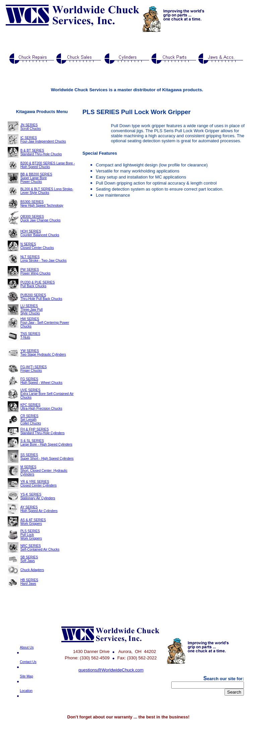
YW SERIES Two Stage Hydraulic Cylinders (43, 352)
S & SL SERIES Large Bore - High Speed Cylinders (46, 442)
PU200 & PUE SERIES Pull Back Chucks (37, 284)
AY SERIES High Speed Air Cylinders (39, 509)
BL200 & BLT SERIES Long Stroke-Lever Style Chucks (46, 191)
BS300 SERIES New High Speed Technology (41, 203)
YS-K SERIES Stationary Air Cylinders (37, 496)
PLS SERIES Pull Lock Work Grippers (31, 534)
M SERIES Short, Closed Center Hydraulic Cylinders (44, 470)
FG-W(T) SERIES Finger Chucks (33, 368)
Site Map (26, 676)
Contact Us (28, 662)
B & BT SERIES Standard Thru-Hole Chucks (41, 152)
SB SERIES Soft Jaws (29, 559)
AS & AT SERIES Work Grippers (33, 521)
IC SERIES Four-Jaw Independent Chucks (43, 139)
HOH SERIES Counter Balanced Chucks (39, 233)
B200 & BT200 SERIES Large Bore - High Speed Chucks (47, 165)
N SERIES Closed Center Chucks (37, 246)
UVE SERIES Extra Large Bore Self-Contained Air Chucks (47, 393)
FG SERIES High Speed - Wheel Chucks (41, 381)
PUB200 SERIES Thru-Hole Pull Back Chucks (41, 297)
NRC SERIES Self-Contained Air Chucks (40, 547)
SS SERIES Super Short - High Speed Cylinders (47, 456)
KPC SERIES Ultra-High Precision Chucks (41, 406)
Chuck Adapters (32, 570)
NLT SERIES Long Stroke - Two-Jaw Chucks (43, 258)
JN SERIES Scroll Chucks (30, 127)
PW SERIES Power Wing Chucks (35, 271)
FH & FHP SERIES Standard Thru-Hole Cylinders (42, 431)
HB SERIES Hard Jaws (29, 582)
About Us (27, 647)
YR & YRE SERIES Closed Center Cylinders (38, 483)
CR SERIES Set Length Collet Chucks (30, 419)
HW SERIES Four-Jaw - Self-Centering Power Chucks (44, 322)
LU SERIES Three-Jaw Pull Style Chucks (31, 309)
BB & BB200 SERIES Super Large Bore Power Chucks (36, 178)
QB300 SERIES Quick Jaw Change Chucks (40, 218)
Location (26, 691)
